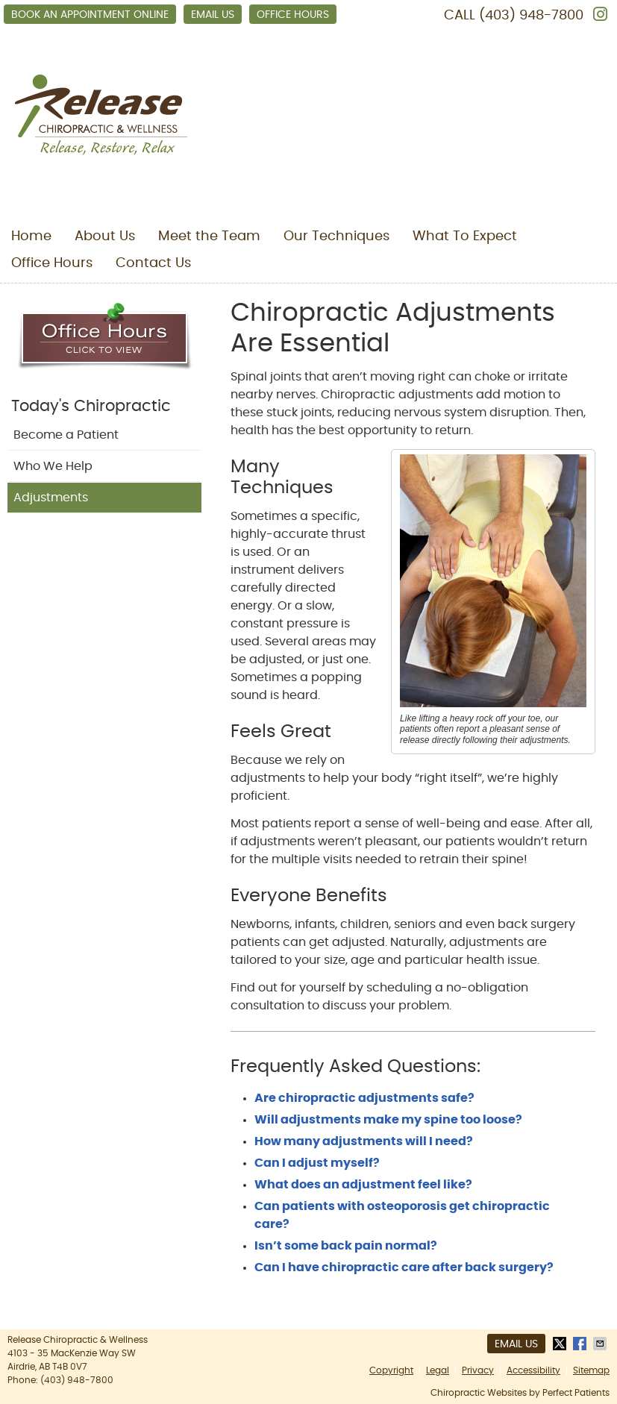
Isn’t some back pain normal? (345, 1246)
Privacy (478, 1370)
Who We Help (53, 466)
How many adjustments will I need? (363, 1141)
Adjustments (50, 498)
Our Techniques (336, 236)
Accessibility (533, 1370)
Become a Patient (66, 435)
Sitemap (591, 1370)
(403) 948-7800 (531, 15)
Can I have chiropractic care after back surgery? (404, 1267)
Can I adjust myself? (317, 1163)
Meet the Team (209, 236)
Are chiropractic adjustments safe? (364, 1098)
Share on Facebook (581, 1343)
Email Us (212, 15)
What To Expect (465, 236)
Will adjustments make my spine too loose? (388, 1120)
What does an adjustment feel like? (363, 1185)
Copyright (391, 1370)
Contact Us (153, 263)
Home (31, 236)
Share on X (561, 1343)
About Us (105, 236)
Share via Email (601, 1343)
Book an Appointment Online (90, 15)
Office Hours (293, 15)
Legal (437, 1370)
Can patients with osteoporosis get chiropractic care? (402, 1215)
